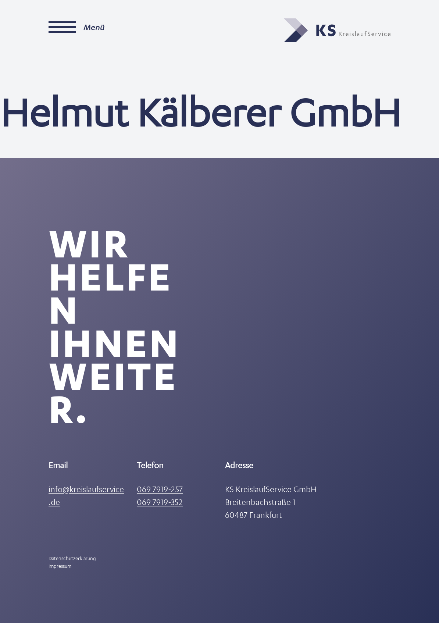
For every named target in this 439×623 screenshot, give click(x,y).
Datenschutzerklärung (72, 558)
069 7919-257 (160, 489)
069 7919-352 (160, 502)
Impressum (60, 566)
